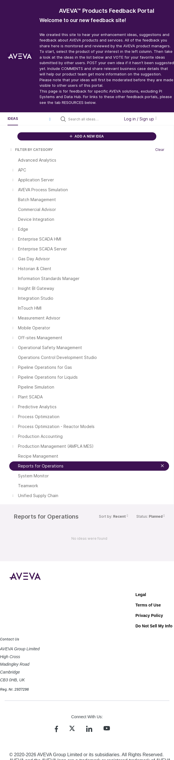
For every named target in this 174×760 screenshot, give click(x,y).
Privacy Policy (149, 615)
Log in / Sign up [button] (140, 118)
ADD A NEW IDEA (87, 136)
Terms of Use (148, 605)
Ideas (13, 118)
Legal (140, 594)
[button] (50, 119)
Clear (159, 149)
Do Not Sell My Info (154, 626)
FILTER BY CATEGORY (31, 149)
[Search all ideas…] (93, 118)
